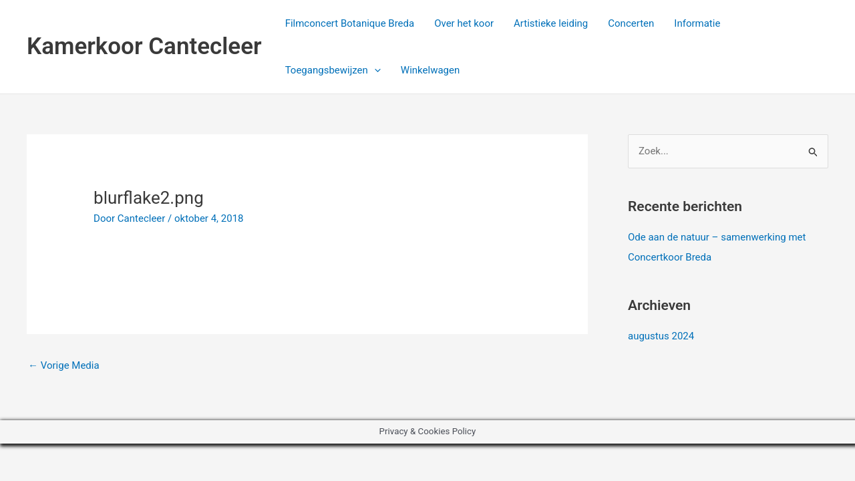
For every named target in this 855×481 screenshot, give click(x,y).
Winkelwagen (430, 70)
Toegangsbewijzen (333, 70)
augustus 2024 (661, 336)
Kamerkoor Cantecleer (144, 46)
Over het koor (464, 23)
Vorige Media (64, 365)
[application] (374, 70)
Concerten (631, 23)
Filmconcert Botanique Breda (350, 23)
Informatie (697, 23)
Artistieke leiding (551, 23)
